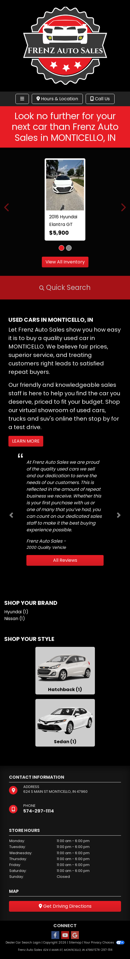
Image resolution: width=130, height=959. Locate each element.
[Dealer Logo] (65, 45)
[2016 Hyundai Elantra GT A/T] (65, 185)
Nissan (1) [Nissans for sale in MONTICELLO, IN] (14, 618)
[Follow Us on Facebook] (55, 935)
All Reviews (65, 560)
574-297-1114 (38, 811)
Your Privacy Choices (104, 942)
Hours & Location (57, 99)
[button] (7, 207)
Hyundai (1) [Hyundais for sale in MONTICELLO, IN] (16, 612)
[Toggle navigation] (22, 99)
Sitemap (75, 942)
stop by (99, 419)
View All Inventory (65, 262)
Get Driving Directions (65, 906)
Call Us (100, 99)
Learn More (26, 441)
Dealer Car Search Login (23, 942)
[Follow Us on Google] (75, 935)
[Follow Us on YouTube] (65, 935)
